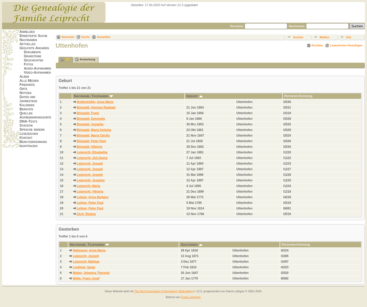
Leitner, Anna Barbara (92, 197)
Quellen (25, 113)
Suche (85, 36)
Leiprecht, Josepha (90, 180)
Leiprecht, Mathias (86, 261)
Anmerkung (85, 59)
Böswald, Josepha (90, 124)
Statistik (26, 125)
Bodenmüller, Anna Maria (95, 102)
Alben (24, 76)
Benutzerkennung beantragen (33, 144)
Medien (324, 37)
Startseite (67, 36)
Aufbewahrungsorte (35, 117)
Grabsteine (32, 56)
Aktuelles (27, 44)
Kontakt (25, 138)
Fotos (28, 64)
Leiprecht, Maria (88, 186)
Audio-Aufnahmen (37, 68)
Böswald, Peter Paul (91, 141)
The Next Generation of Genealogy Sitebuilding (163, 291)
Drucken (317, 45)
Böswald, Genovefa (91, 119)
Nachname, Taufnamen (93, 96)
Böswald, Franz (88, 113)
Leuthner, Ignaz (84, 267)
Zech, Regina (86, 214)
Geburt (194, 96)
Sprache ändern (31, 129)
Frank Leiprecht (190, 297)
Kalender (26, 105)
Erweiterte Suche (33, 36)
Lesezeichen (28, 133)
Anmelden (27, 32)
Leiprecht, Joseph (90, 163)
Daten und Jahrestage (28, 99)
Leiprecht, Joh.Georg (92, 158)
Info (348, 37)
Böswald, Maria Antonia (94, 130)
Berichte (26, 109)
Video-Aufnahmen (37, 72)
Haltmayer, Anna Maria (89, 250)
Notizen (25, 93)
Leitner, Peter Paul (90, 203)
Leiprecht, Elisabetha (92, 152)
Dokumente (32, 52)
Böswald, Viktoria (89, 147)
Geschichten (33, 60)
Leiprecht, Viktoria (90, 191)
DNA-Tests (28, 121)
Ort (65, 59)
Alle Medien (28, 80)
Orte (23, 89)
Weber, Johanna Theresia (91, 273)
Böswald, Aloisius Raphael (96, 107)
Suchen (298, 37)
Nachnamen (28, 40)
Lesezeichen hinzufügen (346, 45)
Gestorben (191, 245)
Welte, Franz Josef (86, 278)
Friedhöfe (27, 85)
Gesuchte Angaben (34, 48)
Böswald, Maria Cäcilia (93, 135)
